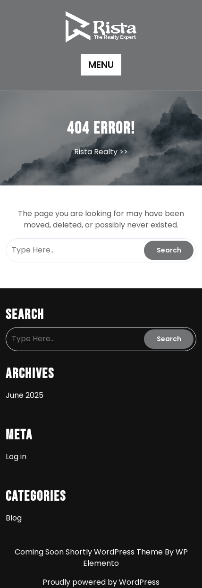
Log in (16, 456)
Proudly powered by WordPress (101, 582)
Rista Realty (96, 151)
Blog (14, 517)
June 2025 (24, 395)
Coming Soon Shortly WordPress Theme (90, 551)
